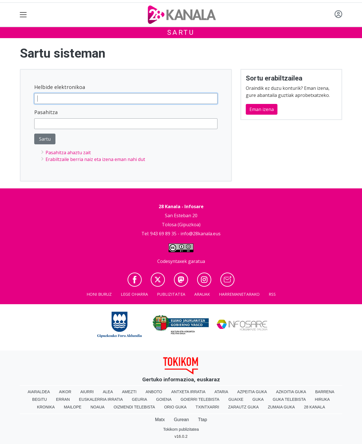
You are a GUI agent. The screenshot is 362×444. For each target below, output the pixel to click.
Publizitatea (171, 294)
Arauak (202, 294)
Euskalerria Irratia (101, 399)
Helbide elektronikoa (59, 87)
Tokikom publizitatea (181, 429)
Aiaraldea (39, 391)
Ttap (202, 419)
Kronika (46, 407)
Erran (63, 399)
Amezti (129, 391)
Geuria (139, 399)
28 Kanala (314, 407)
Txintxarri (207, 407)
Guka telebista (289, 399)
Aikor (65, 391)
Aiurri (87, 391)
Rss (272, 294)
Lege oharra (134, 294)
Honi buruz (99, 294)
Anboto (154, 391)
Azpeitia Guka (252, 391)
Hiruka (322, 399)
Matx (160, 419)
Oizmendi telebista (134, 407)
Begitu (39, 399)
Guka (258, 399)
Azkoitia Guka (291, 391)
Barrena (324, 391)
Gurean (181, 419)
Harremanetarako (239, 294)
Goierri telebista (199, 399)
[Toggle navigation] (23, 15)
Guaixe (236, 399)
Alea (108, 391)
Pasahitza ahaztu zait (68, 152)
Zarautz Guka (243, 407)
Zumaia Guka (281, 407)
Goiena (163, 399)
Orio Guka (175, 407)
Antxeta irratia (188, 391)
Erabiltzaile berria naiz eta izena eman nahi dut (95, 159)
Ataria (221, 391)
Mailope (72, 407)
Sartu (181, 32)
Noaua (97, 407)
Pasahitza (46, 112)
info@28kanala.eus (200, 233)
